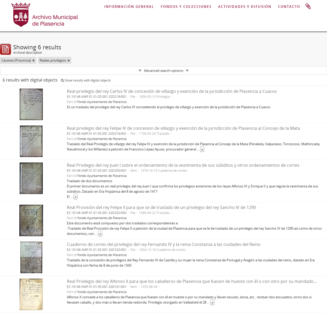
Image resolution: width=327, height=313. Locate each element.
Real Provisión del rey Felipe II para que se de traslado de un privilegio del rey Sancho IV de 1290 (161, 207)
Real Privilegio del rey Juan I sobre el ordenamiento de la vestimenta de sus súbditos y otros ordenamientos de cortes (183, 165)
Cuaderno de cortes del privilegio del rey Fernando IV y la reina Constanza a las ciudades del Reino (164, 244)
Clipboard (308, 6)
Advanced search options (163, 70)
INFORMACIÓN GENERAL (129, 6)
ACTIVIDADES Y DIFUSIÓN (244, 6)
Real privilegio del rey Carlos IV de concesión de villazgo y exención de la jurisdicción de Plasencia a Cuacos (172, 91)
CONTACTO (289, 6)
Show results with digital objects (86, 80)
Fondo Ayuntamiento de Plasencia (102, 102)
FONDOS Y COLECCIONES (186, 6)
